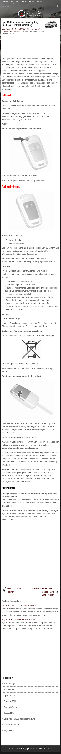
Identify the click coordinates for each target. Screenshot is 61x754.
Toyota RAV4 (9, 713)
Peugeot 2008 (10, 701)
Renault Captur (10, 707)
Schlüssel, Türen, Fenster (11, 31)
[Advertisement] (30, 45)
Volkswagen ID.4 (11, 725)
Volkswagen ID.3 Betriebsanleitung (19, 719)
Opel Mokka (6, 29)
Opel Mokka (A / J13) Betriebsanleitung (25, 29)
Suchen (39, 2)
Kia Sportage (9, 683)
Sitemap (23, 2)
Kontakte (31, 2)
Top (17, 2)
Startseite (5, 2)
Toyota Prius (9, 730)
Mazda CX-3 (9, 689)
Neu (12, 2)
